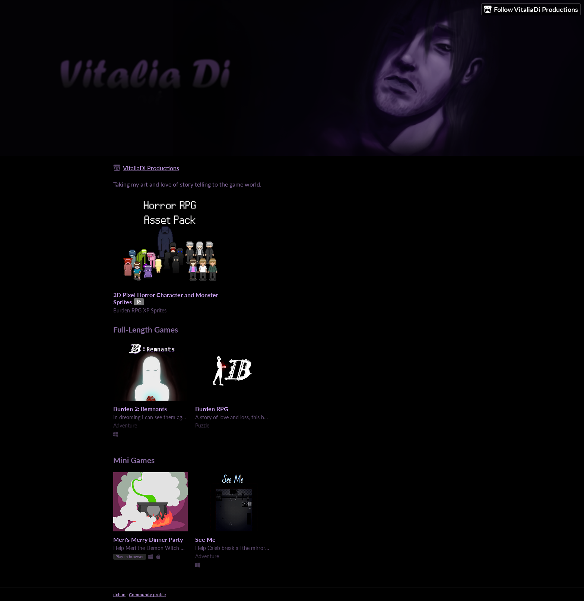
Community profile (147, 594)
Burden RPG (211, 408)
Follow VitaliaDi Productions (531, 9)
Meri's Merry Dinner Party (148, 539)
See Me (205, 539)
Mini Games (134, 460)
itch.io (119, 594)
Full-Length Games (145, 329)
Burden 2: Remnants (140, 408)
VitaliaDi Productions (151, 167)
